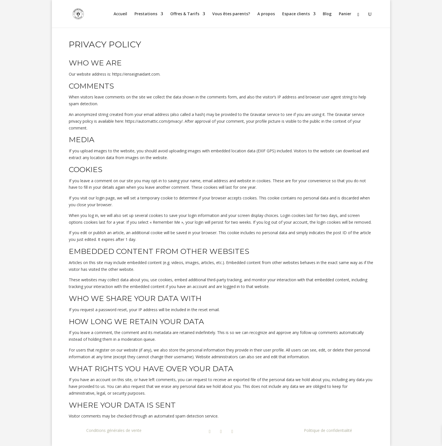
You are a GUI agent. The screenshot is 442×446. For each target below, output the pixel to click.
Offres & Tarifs (184, 14)
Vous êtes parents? (231, 14)
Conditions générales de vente (114, 430)
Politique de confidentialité (328, 430)
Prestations (145, 14)
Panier (345, 14)
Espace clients (296, 14)
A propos (266, 14)
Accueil (120, 14)
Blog (327, 14)
